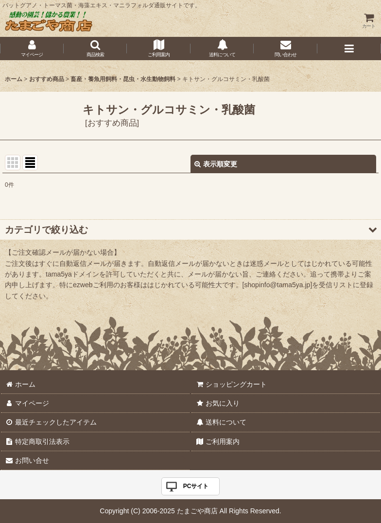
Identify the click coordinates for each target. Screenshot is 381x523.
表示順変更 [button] (215, 164)
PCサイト (196, 486)
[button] (95, 48)
